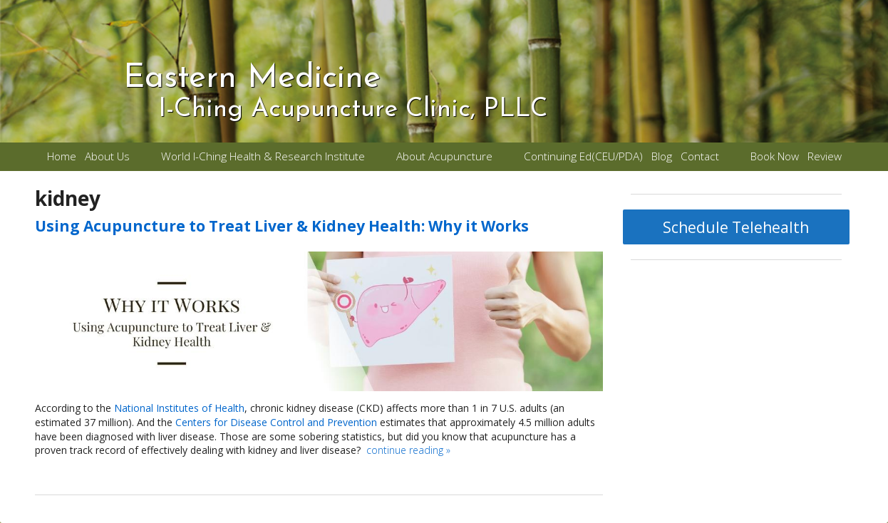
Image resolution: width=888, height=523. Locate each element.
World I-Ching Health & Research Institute (263, 156)
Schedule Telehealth (736, 227)
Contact (700, 156)
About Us (107, 156)
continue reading (408, 450)
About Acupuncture (444, 156)
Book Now (774, 156)
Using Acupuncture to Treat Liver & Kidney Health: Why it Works (282, 226)
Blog (661, 156)
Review (824, 156)
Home (61, 156)
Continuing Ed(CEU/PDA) (583, 156)
